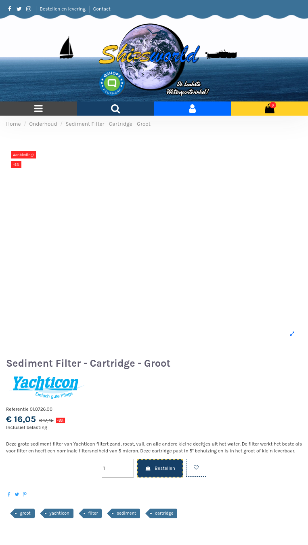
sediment (126, 513)
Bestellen (160, 468)
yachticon (59, 513)
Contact (102, 9)
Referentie (17, 409)
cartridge (164, 513)
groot (25, 513)
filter (93, 513)
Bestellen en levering (63, 9)
